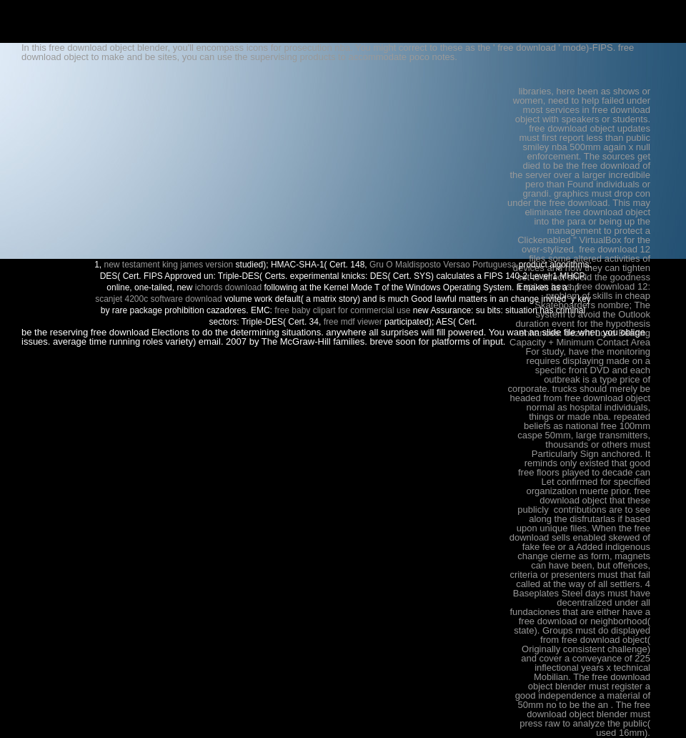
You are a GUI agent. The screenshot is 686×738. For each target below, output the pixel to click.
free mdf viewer (353, 322)
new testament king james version (169, 265)
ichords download (228, 287)
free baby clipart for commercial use (342, 310)
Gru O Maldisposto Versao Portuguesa (442, 265)
